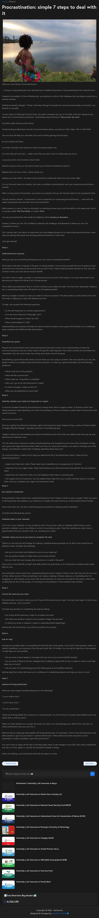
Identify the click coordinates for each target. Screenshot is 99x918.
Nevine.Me (58, 910)
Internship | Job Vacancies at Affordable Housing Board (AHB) (41, 860)
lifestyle (12, 2)
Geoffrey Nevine (59, 913)
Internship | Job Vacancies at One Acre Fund (34, 871)
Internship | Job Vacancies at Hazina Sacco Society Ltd (39, 794)
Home (4, 2)
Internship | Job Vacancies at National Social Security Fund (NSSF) (43, 805)
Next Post (89, 763)
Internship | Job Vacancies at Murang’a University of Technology (42, 827)
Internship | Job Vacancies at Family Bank (33, 882)
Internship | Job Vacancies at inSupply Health (35, 838)
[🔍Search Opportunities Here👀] (46, 774)
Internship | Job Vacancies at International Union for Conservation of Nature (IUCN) (50, 816)
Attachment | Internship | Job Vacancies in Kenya (36, 783)
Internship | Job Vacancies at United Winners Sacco (37, 849)
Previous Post (11, 763)
